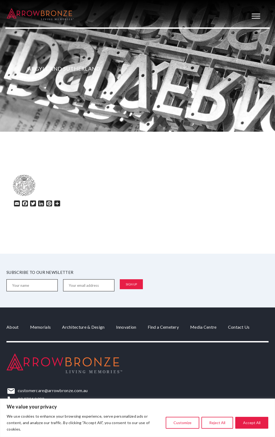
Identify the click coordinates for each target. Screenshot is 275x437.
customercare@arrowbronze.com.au (53, 390)
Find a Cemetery (163, 326)
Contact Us (239, 326)
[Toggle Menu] (256, 16)
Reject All (217, 422)
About (12, 326)
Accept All (251, 422)
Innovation (126, 326)
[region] (137, 418)
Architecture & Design (83, 326)
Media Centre (203, 326)
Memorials (40, 326)
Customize (182, 422)
